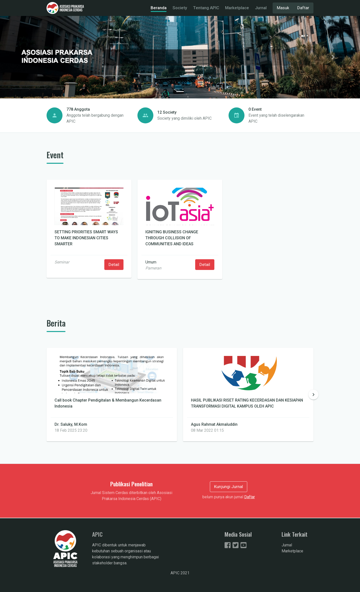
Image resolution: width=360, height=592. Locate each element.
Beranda (159, 7)
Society (180, 7)
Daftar (303, 7)
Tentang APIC (206, 7)
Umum (150, 262)
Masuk (283, 7)
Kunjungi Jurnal (228, 486)
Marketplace (237, 7)
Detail (114, 264)
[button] (27, 57)
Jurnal (261, 7)
